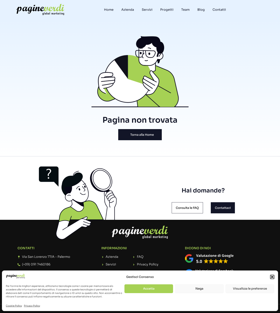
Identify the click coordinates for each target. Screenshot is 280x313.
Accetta (149, 288)
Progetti (166, 10)
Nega (199, 288)
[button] (272, 277)
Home (109, 10)
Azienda (127, 10)
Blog (201, 10)
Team (185, 10)
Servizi (147, 10)
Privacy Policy (32, 305)
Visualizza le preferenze (250, 288)
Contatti (219, 10)
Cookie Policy (14, 305)
